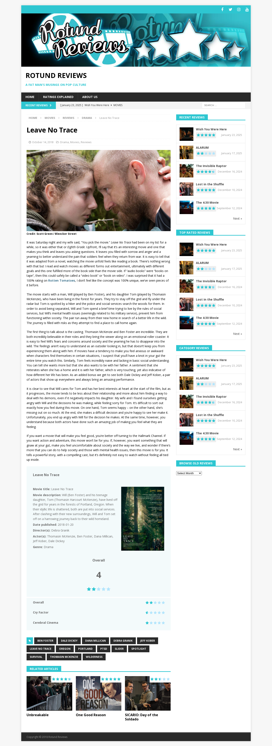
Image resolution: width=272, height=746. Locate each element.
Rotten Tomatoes (61, 280)
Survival (36, 656)
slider (119, 648)
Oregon (65, 648)
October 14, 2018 (42, 141)
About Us (90, 96)
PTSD (103, 648)
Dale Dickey (69, 640)
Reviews (68, 117)
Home (30, 96)
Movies (50, 117)
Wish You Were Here (211, 129)
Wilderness (94, 656)
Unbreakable (38, 714)
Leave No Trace (40, 648)
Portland (85, 648)
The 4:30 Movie (207, 202)
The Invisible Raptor (211, 165)
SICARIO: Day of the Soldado (141, 716)
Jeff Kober (147, 640)
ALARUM (202, 147)
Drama (64, 141)
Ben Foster (45, 640)
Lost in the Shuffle (210, 183)
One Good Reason (91, 714)
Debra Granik (123, 640)
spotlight (138, 648)
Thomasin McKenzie (64, 656)
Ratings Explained (58, 96)
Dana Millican (95, 640)
